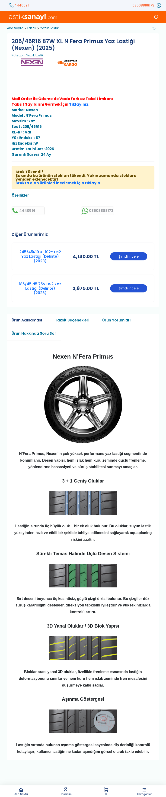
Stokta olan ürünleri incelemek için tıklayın (58, 183)
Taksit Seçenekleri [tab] (72, 320)
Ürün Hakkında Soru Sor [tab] (34, 333)
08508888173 (143, 5)
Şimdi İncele (129, 256)
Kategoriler (144, 791)
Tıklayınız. (79, 104)
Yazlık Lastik (49, 28)
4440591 (21, 5)
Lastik (31, 28)
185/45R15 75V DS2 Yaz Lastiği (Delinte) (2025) (40, 288)
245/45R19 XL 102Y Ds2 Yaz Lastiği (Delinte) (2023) (40, 256)
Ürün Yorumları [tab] (116, 320)
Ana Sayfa (21, 791)
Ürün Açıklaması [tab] (27, 320)
